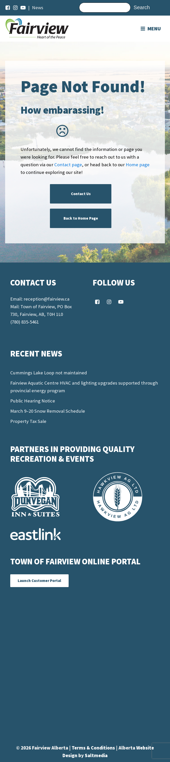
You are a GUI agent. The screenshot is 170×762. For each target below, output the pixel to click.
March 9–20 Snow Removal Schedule (47, 411)
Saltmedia (96, 755)
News (37, 7)
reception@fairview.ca (46, 299)
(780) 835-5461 (24, 322)
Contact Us (81, 193)
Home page (138, 165)
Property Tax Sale (28, 421)
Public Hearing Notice (32, 401)
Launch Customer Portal (39, 580)
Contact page (68, 165)
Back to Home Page (80, 218)
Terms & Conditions (94, 748)
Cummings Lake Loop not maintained (48, 373)
